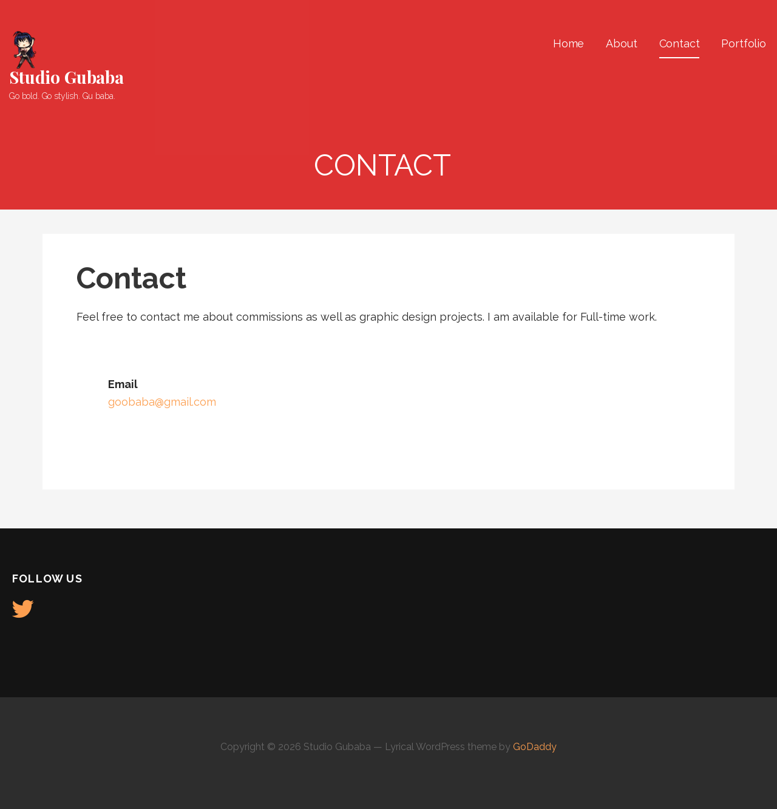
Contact (679, 43)
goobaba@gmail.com (162, 401)
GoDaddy (535, 747)
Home (568, 43)
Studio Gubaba (66, 77)
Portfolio (743, 43)
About (621, 43)
